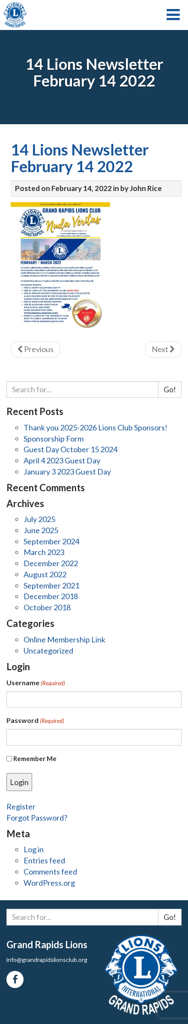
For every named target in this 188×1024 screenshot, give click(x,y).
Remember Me (35, 758)
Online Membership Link (64, 639)
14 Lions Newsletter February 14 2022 (80, 158)
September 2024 (51, 541)
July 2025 (39, 519)
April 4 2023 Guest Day (62, 460)
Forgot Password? (36, 817)
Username (35, 682)
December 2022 (51, 563)
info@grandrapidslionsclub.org (46, 959)
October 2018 (47, 607)
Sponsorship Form (54, 438)
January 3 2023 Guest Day (67, 471)
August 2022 (45, 574)
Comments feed (50, 871)
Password (35, 720)
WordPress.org (49, 882)
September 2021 (51, 585)
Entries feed (44, 860)
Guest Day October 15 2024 (70, 449)
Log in (34, 849)
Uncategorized (48, 650)
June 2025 (41, 530)
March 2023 (44, 552)
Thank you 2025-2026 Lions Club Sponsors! (95, 427)
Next (163, 349)
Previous (35, 349)
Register (21, 806)
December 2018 (51, 596)
